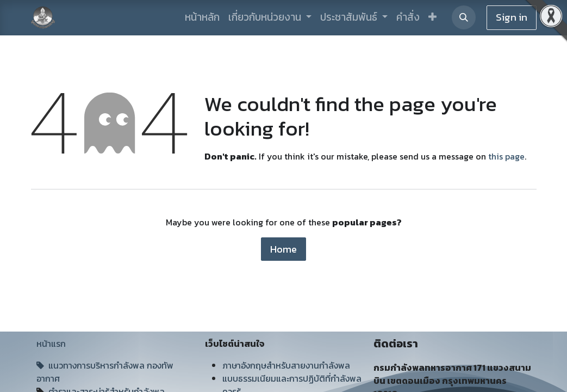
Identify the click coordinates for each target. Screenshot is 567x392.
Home (283, 249)
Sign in (511, 17)
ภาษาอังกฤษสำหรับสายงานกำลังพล (286, 365)
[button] (432, 17)
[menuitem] (202, 17)
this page (506, 156)
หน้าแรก (51, 343)
